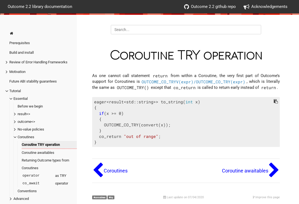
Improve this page (266, 197)
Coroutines (26, 137)
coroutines (100, 197)
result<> (24, 114)
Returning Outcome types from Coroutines (45, 164)
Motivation (17, 72)
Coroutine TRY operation (41, 145)
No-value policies (31, 129)
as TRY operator (45, 179)
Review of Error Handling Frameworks (38, 62)
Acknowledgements (265, 7)
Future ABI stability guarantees (33, 81)
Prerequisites (19, 43)
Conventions (27, 191)
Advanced (21, 199)
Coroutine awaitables (38, 153)
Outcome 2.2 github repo (210, 7)
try (111, 197)
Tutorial (15, 91)
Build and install (21, 52)
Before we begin (30, 106)
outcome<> (26, 122)
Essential (20, 99)
